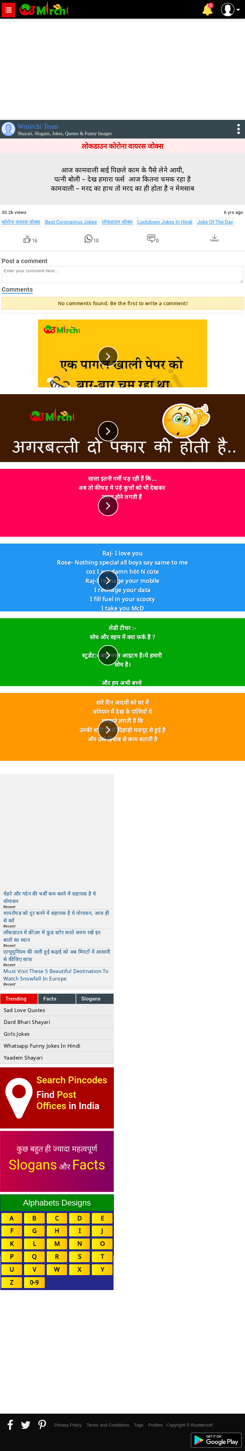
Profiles (155, 1425)
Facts (50, 999)
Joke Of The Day (215, 222)
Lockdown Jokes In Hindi (165, 222)
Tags (138, 1425)
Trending (16, 999)
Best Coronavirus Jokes (71, 222)
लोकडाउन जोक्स (117, 222)
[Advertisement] (122, 67)
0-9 (34, 1282)
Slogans (91, 999)
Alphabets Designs (57, 1202)
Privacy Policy (68, 1425)
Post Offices (56, 1100)
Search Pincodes (71, 1080)
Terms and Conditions (107, 1425)
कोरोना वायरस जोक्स (21, 222)
